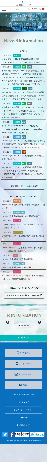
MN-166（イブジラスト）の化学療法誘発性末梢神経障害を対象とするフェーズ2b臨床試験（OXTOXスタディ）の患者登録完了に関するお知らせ (23, 95)
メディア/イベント (29, 196)
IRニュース (15, 196)
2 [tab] (22, 344)
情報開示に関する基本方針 (23, 413)
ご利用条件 (23, 436)
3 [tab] (25, 344)
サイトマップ (23, 420)
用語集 (23, 403)
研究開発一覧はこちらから (24, 186)
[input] (20, 9)
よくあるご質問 (23, 381)
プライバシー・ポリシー (23, 428)
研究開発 (23, 51)
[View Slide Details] (14, 332)
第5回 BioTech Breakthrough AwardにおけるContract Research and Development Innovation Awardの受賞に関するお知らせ (22, 129)
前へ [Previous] (8, 331)
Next (39, 331)
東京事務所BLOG (23, 443)
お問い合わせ (23, 371)
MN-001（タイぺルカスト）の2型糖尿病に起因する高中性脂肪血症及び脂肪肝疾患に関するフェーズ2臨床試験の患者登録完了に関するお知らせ (23, 144)
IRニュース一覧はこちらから (24, 288)
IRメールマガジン (23, 392)
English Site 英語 (38, 9)
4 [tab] (28, 344)
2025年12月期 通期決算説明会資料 (17, 267)
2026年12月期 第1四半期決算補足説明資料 (21, 216)
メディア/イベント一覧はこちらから (24, 295)
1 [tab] (19, 344)
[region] (23, 332)
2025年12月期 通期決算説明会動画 (17, 259)
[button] (29, 9)
